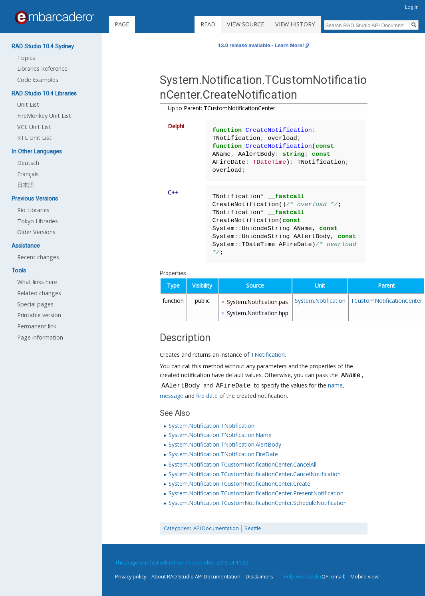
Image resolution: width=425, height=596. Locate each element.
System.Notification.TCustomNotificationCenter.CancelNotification (255, 474)
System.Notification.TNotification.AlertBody (225, 444)
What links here (37, 282)
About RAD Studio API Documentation (195, 576)
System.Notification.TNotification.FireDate (223, 454)
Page (122, 24)
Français (28, 174)
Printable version (39, 315)
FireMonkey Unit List (44, 115)
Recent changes (38, 257)
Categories (177, 528)
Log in (412, 7)
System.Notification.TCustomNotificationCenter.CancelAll (242, 464)
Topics (26, 58)
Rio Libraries (33, 210)
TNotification (268, 354)
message (171, 395)
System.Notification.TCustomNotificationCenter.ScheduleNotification (258, 503)
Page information (40, 337)
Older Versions (36, 232)
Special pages (35, 304)
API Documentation (216, 528)
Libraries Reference (42, 68)
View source (245, 24)
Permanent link (36, 326)
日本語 (25, 185)
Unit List (28, 104)
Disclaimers (259, 576)
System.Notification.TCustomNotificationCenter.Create (239, 483)
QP (325, 576)
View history (295, 24)
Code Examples (37, 79)
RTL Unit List (34, 137)
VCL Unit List (34, 127)
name (335, 386)
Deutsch (28, 163)
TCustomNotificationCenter (386, 300)
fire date (207, 395)
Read (208, 24)
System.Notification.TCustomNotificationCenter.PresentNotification (256, 493)
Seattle (252, 528)
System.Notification (320, 300)
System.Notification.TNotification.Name (220, 435)
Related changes (39, 293)
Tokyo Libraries (37, 221)
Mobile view (364, 576)
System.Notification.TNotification (211, 425)
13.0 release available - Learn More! (261, 45)
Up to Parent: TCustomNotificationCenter (221, 108)
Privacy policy (130, 576)
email (337, 576)
